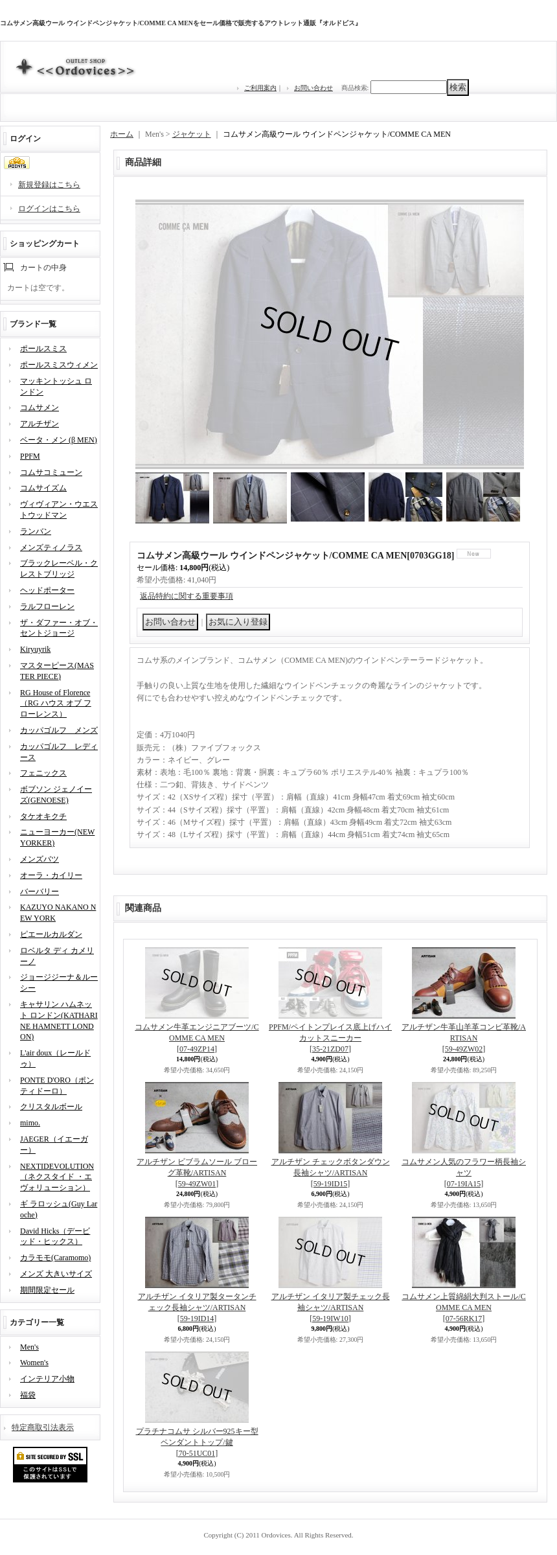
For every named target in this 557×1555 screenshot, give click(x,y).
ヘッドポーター (47, 590)
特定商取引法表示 (43, 1427)
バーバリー (39, 891)
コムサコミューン (51, 472)
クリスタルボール (51, 1106)
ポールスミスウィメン (59, 364)
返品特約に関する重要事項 (186, 596)
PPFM (30, 456)
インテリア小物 (47, 1378)
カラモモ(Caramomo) (55, 1257)
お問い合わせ (313, 87)
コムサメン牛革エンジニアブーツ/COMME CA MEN (196, 1038)
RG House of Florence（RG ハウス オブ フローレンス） (55, 703)
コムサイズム (43, 487)
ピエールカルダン (51, 934)
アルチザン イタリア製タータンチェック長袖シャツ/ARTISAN (197, 1307)
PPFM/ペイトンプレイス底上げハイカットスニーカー (330, 1038)
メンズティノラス (51, 547)
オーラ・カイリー (51, 875)
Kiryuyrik (35, 649)
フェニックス (43, 773)
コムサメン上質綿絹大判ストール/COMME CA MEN (463, 1307)
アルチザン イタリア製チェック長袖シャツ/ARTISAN (330, 1307)
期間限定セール (47, 1290)
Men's (29, 1347)
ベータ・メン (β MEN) (58, 439)
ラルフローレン (47, 606)
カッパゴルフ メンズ (59, 730)
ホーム (121, 134)
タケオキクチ (43, 816)
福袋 (28, 1395)
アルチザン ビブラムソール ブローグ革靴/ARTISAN (197, 1172)
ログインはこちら (49, 208)
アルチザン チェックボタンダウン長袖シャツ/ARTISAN (330, 1172)
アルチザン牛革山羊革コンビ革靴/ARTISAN (464, 1038)
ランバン (35, 531)
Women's (34, 1362)
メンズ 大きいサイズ (56, 1273)
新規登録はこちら (49, 184)
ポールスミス (43, 348)
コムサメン (39, 407)
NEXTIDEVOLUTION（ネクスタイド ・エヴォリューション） (57, 1177)
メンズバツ (39, 859)
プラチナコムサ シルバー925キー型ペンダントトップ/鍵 (197, 1442)
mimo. (30, 1122)
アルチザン (39, 423)
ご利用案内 (260, 87)
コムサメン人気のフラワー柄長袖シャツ (464, 1172)
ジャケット (191, 134)
